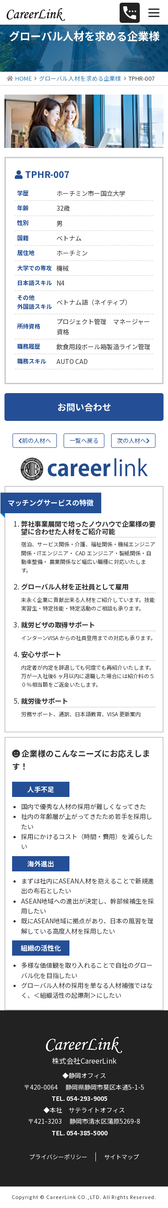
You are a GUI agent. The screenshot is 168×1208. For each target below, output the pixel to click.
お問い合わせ (84, 406)
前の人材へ (34, 440)
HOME (23, 78)
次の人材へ (133, 440)
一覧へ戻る (84, 440)
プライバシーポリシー (58, 1156)
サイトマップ (121, 1156)
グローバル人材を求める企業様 (80, 78)
